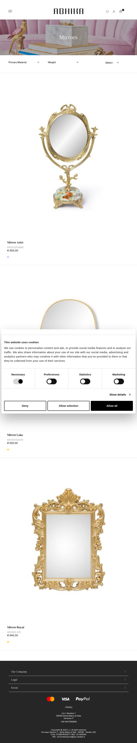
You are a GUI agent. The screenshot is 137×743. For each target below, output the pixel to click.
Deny (25, 405)
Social (14, 687)
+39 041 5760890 (68, 721)
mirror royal (15, 627)
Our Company (19, 671)
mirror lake (15, 435)
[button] (25, 62)
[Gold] (8, 449)
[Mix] (8, 257)
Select (109, 62)
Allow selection (68, 405)
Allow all (111, 405)
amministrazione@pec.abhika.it (71, 737)
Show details (118, 394)
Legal (14, 679)
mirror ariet (15, 242)
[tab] (68, 672)
